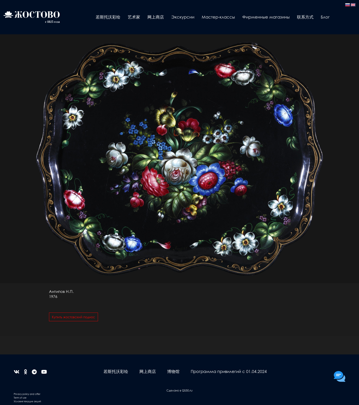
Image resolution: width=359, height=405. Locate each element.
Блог (325, 16)
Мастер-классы (218, 16)
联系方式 (305, 16)
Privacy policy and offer (27, 393)
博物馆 (173, 371)
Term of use (20, 397)
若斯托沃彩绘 (108, 16)
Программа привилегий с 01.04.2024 (229, 371)
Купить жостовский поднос (73, 317)
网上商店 (155, 16)
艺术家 (134, 16)
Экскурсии (182, 16)
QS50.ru (187, 390)
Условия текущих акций (27, 401)
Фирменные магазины (266, 16)
